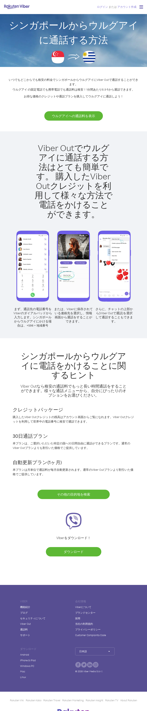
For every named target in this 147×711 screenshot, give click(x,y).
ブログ (24, 612)
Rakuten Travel (51, 700)
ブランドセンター (85, 612)
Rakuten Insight (94, 700)
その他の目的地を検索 (73, 494)
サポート (25, 635)
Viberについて (83, 607)
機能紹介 (25, 607)
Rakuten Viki (17, 700)
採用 (77, 618)
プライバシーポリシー (88, 629)
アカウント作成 (126, 6)
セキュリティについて (32, 618)
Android (24, 654)
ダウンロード (74, 552)
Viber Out (25, 623)
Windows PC (27, 665)
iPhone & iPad (28, 660)
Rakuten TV (111, 700)
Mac (22, 671)
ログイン (102, 6)
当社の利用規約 (84, 623)
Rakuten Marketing (73, 700)
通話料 (24, 629)
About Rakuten (128, 700)
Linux (23, 677)
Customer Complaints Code (90, 635)
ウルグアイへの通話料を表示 (73, 116)
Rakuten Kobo (33, 700)
